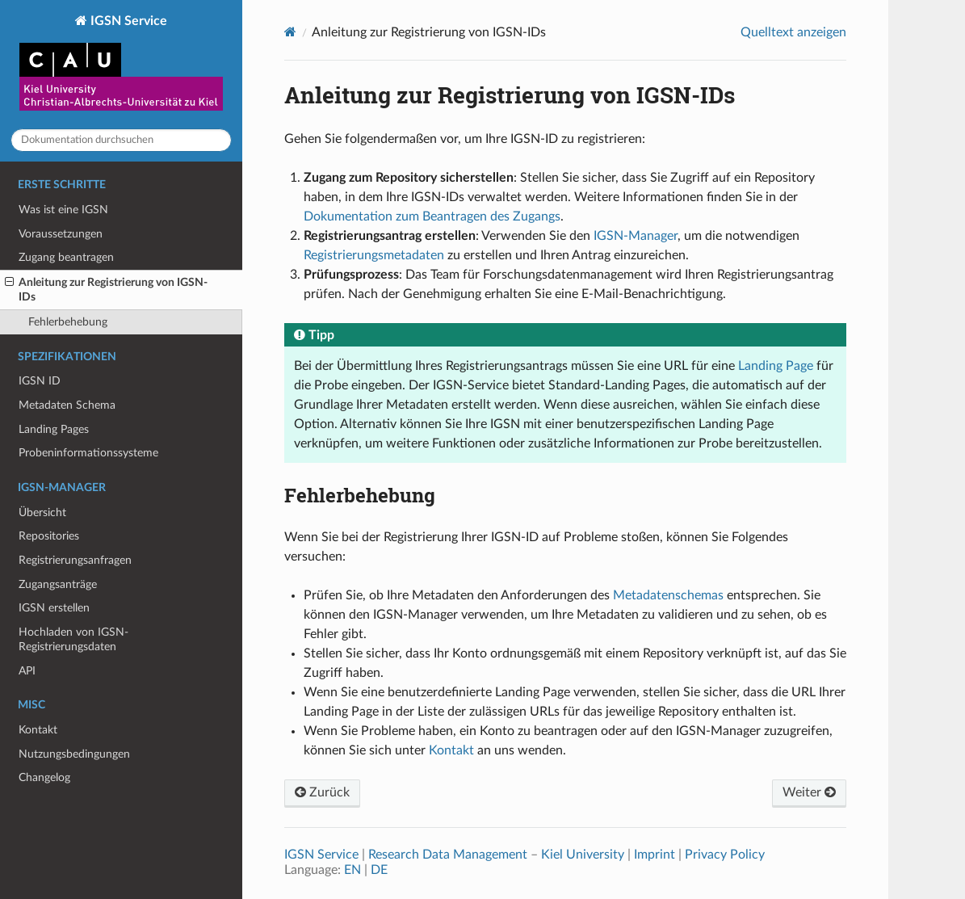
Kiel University (582, 854)
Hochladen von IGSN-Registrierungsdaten (73, 639)
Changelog (44, 777)
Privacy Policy (725, 854)
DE (379, 869)
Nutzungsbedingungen (74, 754)
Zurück (322, 792)
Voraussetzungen (61, 234)
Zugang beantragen (66, 257)
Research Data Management (447, 854)
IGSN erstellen (54, 608)
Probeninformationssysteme (88, 453)
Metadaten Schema (67, 405)
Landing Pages (54, 429)
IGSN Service (121, 65)
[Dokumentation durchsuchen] (121, 140)
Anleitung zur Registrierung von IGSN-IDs (106, 289)
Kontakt (38, 730)
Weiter (809, 792)
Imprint (654, 854)
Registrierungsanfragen (75, 560)
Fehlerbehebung (67, 322)
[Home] (290, 32)
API (27, 671)
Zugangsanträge (58, 584)
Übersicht (42, 512)
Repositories (49, 536)
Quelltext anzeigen (793, 32)
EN (352, 869)
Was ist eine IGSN (63, 210)
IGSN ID (40, 381)
